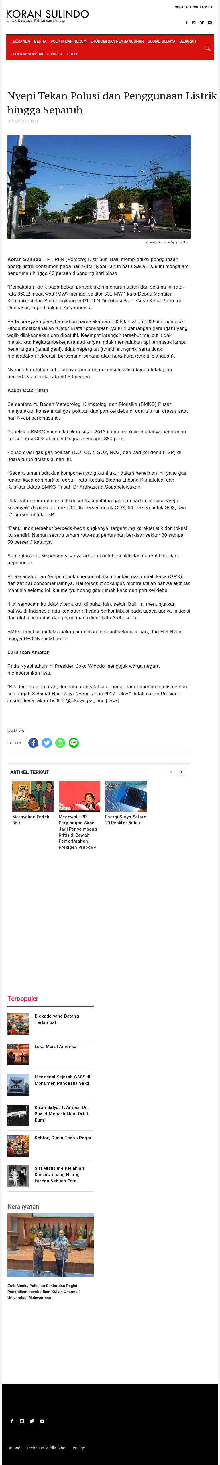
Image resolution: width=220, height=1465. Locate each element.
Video (71, 54)
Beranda (21, 41)
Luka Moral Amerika (56, 1046)
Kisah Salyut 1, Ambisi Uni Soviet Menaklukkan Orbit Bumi (62, 1114)
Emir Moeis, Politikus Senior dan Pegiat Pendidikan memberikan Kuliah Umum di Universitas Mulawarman (43, 1291)
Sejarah (187, 41)
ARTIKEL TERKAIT (29, 772)
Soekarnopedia (28, 54)
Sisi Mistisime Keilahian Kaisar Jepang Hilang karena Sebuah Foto (59, 1175)
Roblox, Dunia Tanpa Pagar (63, 1137)
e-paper (54, 54)
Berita (40, 41)
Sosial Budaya (161, 41)
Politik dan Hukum (69, 41)
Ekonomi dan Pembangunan (117, 41)
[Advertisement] (99, 921)
